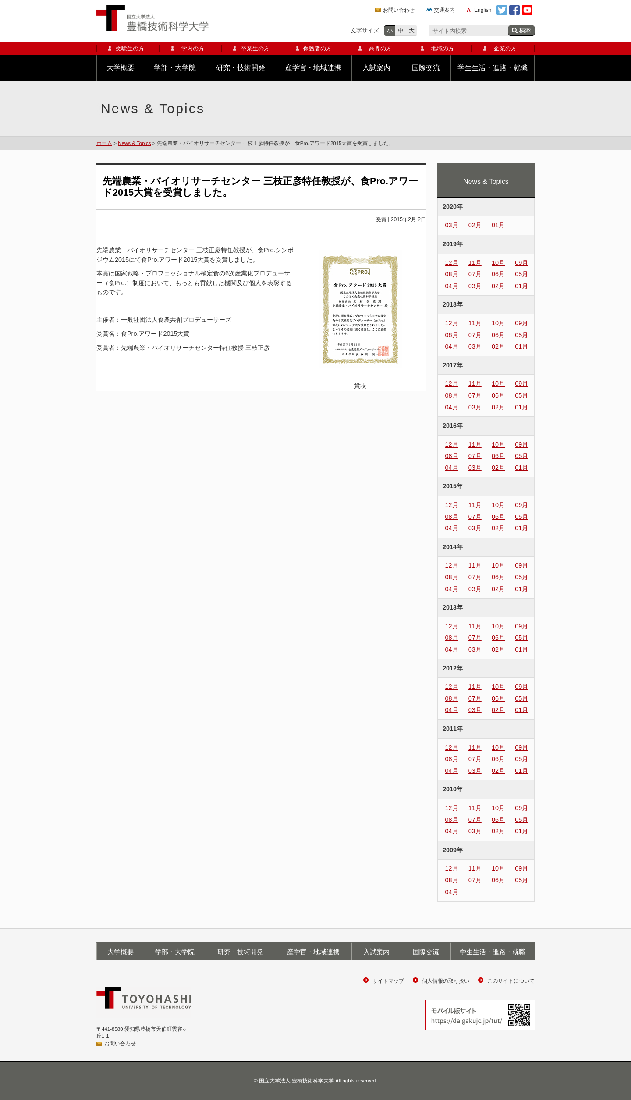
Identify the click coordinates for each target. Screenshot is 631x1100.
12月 (451, 262)
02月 (475, 225)
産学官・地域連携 (313, 67)
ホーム (104, 143)
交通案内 (444, 10)
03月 (451, 225)
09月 (521, 262)
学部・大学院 (175, 67)
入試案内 (376, 67)
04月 (451, 285)
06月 (498, 274)
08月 (451, 274)
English (482, 10)
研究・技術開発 (240, 67)
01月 (498, 225)
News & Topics (134, 143)
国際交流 (426, 67)
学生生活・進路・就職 (492, 67)
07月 (475, 274)
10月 (498, 262)
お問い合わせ (399, 10)
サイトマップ (388, 981)
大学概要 (120, 67)
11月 (475, 262)
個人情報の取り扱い (445, 981)
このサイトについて (511, 981)
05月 (521, 274)
